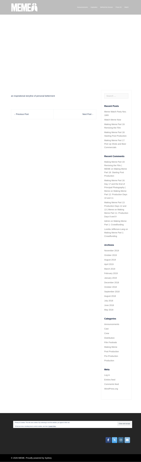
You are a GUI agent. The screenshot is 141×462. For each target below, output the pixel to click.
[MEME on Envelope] (127, 440)
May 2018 (108, 310)
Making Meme (110, 347)
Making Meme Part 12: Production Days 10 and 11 (115, 194)
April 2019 (109, 264)
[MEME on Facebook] (108, 440)
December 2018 (111, 282)
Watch (126, 7)
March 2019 (109, 269)
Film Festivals (110, 342)
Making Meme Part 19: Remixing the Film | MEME (114, 165)
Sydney (48, 458)
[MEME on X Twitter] (114, 440)
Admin (107, 221)
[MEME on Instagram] (121, 440)
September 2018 (112, 291)
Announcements (82, 7)
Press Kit (118, 7)
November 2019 (111, 250)
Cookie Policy (52, 426)
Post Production (111, 351)
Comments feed (111, 384)
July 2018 (108, 301)
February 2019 (111, 273)
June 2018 (109, 305)
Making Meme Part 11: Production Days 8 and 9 (115, 213)
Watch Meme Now (112, 120)
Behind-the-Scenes (106, 7)
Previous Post (22, 114)
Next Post (86, 114)
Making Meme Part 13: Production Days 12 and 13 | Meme (115, 206)
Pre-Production (111, 356)
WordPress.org (111, 389)
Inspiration (94, 7)
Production (109, 360)
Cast (106, 329)
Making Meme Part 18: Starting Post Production (115, 172)
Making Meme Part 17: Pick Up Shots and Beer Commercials (115, 144)
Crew (106, 333)
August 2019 (110, 260)
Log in (107, 375)
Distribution (109, 338)
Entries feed (109, 380)
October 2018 (110, 287)
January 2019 (110, 278)
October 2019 (110, 255)
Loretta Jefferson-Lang (114, 229)
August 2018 (110, 296)
